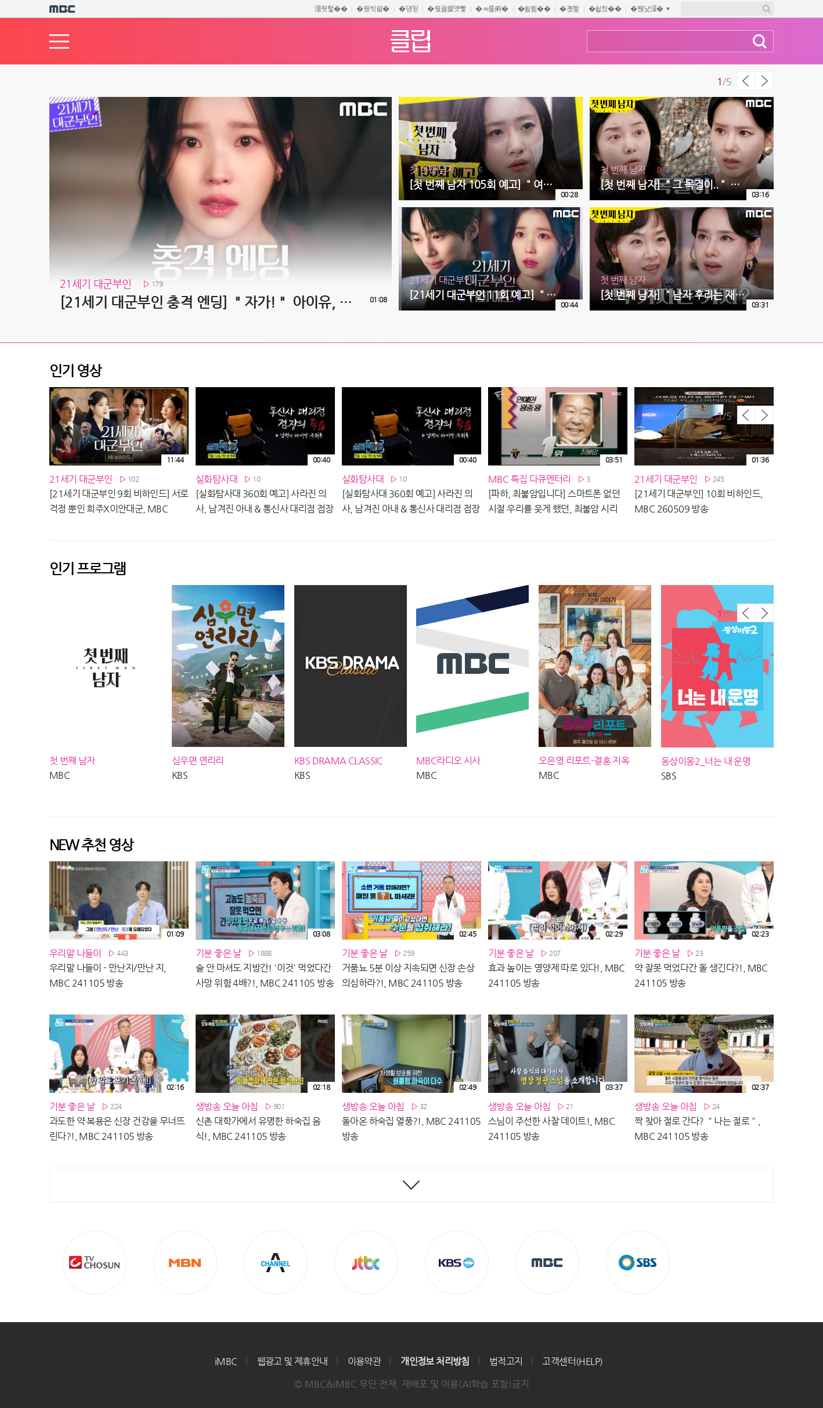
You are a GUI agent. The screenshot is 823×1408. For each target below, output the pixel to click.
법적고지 (506, 1361)
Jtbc (366, 1262)
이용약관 (364, 1361)
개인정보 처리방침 (435, 1361)
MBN (185, 1262)
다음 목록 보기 (764, 80)
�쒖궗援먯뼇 (446, 9)
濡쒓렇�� (331, 9)
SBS (638, 1262)
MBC (547, 1262)
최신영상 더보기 (411, 1185)
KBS (457, 1262)
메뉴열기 (59, 41)
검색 (760, 41)
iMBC (226, 1361)
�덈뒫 (408, 9)
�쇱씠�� (605, 9)
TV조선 (95, 1262)
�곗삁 (569, 9)
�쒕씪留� (372, 9)
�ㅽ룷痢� (491, 9)
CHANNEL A (276, 1262)
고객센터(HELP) (572, 1361)
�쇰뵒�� (534, 9)
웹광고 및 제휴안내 (292, 1361)
